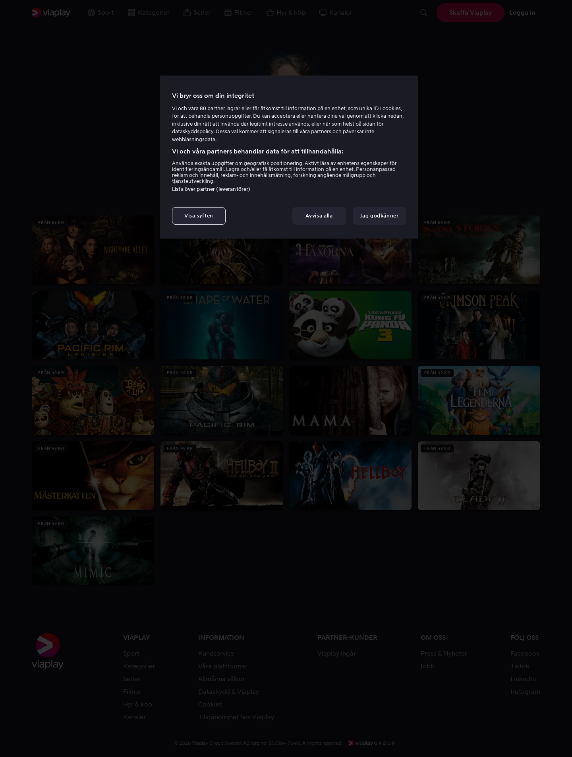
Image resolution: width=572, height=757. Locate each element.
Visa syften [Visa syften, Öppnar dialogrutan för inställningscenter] (198, 216)
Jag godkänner (379, 216)
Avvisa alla (318, 216)
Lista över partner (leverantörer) (211, 189)
